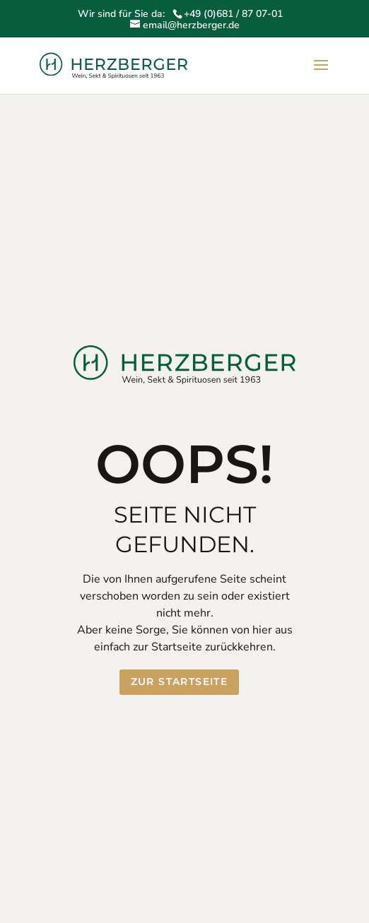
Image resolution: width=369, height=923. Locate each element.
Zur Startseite (179, 681)
